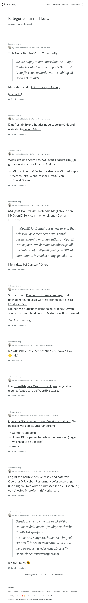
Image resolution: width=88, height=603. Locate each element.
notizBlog (11, 4)
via (15, 355)
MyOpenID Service (20, 215)
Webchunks (20, 175)
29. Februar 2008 (35, 471)
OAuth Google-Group (45, 87)
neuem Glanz (32, 129)
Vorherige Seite (29, 574)
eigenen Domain (57, 215)
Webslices (14, 159)
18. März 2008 (34, 415)
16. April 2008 (34, 289)
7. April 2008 (33, 380)
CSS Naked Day (62, 351)
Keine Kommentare (18, 99)
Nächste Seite (59, 574)
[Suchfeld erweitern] (84, 4)
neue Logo (51, 124)
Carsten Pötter (37, 264)
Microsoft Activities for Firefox (32, 171)
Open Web (53, 380)
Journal (42, 345)
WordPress (25, 599)
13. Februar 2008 (35, 515)
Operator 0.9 (16, 481)
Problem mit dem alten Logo (44, 295)
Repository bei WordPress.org (38, 390)
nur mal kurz (45, 48)
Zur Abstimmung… (20, 320)
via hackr (15, 94)
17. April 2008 (34, 205)
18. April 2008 (34, 154)
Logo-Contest (39, 299)
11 (49, 574)
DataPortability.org (21, 124)
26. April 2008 (34, 48)
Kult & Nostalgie (49, 515)
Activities (34, 159)
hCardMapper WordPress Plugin (35, 386)
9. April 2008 (33, 345)
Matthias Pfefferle (21, 48)
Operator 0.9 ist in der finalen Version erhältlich (39, 421)
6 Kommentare (16, 361)
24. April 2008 (34, 119)
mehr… (16, 446)
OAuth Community (45, 53)
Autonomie (44, 599)
